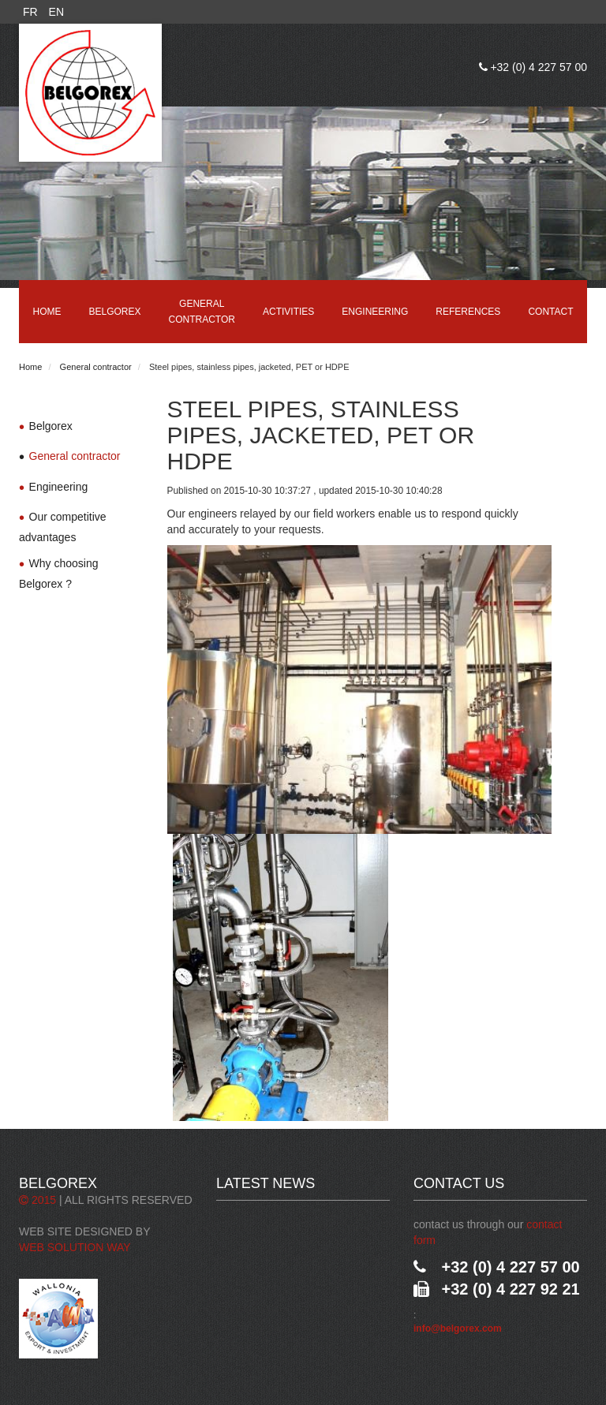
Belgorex (115, 311)
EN (56, 12)
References (468, 311)
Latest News (265, 1183)
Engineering (375, 311)
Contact (550, 311)
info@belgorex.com (457, 1328)
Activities (288, 311)
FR (30, 12)
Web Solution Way (75, 1247)
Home (47, 311)
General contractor (202, 311)
